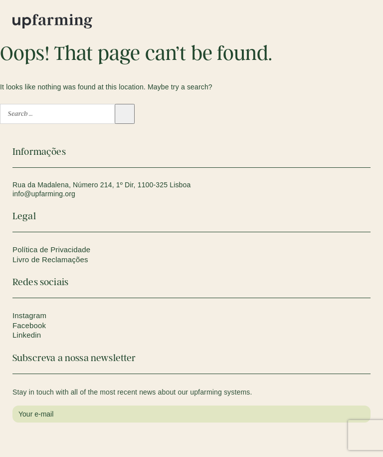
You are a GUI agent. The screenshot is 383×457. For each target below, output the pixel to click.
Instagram (29, 315)
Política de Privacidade (51, 249)
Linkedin (26, 335)
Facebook (29, 325)
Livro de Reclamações (50, 259)
